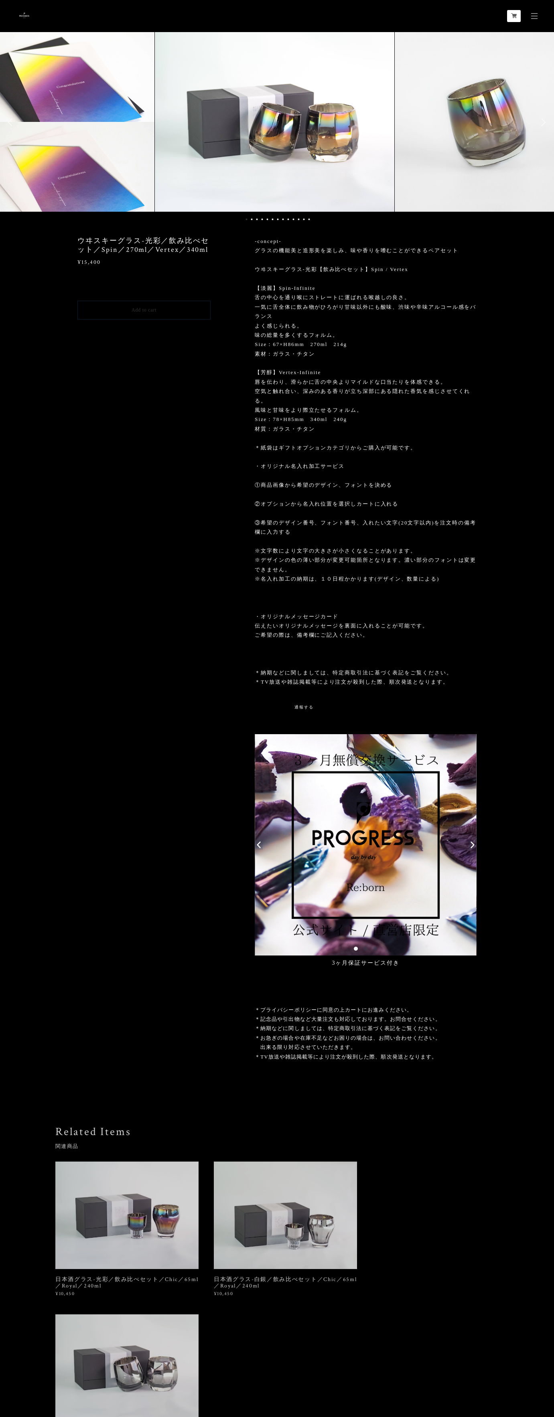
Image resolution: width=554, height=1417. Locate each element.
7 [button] (277, 219)
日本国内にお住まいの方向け (144, 329)
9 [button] (288, 219)
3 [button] (257, 219)
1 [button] (246, 219)
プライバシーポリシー (75, 1370)
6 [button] (272, 219)
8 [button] (283, 219)
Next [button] (542, 122)
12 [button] (303, 219)
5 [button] (267, 219)
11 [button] (298, 219)
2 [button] (251, 219)
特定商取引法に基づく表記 (135, 1370)
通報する (304, 707)
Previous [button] (12, 122)
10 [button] (293, 219)
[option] (277, 122)
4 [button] (262, 219)
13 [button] (309, 219)
